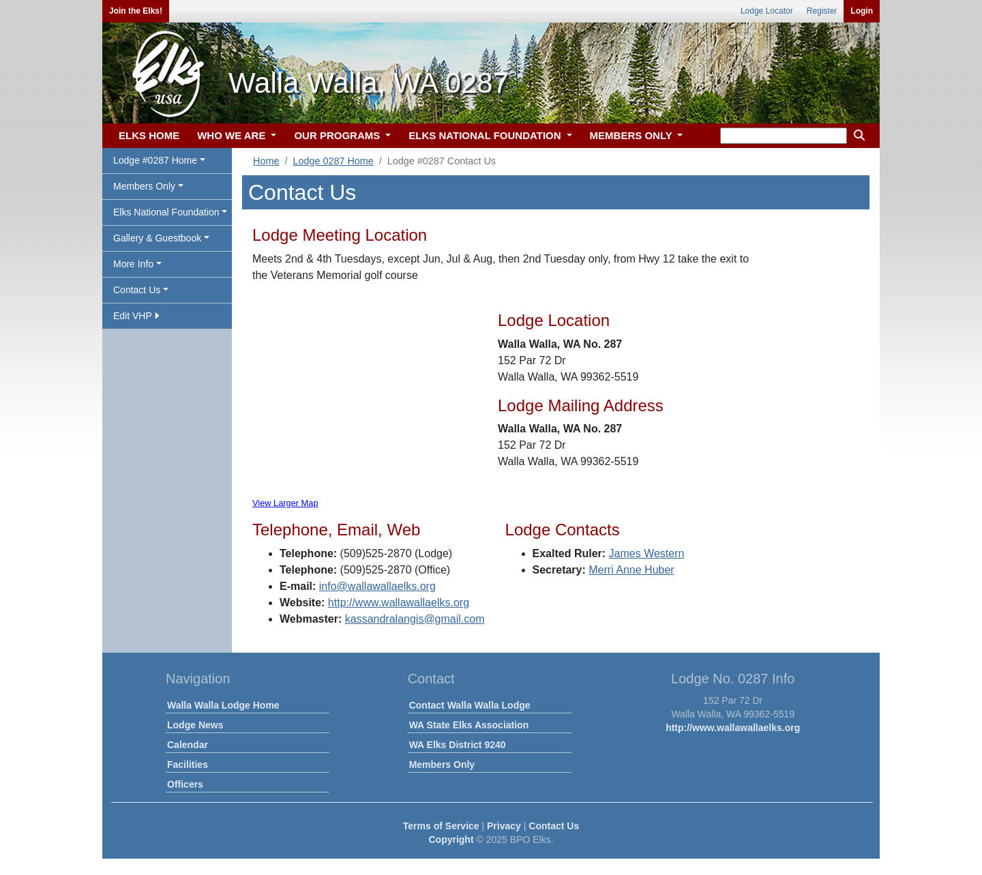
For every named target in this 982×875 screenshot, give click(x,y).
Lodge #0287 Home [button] (155, 160)
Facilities (187, 764)
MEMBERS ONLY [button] (632, 135)
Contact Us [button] (136, 289)
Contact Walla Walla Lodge (470, 705)
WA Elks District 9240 (457, 744)
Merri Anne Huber (631, 570)
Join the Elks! (135, 11)
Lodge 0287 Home (333, 160)
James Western (647, 553)
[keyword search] (783, 136)
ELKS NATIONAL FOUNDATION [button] (486, 135)
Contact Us (554, 825)
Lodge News (195, 725)
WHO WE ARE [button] (232, 135)
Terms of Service (441, 825)
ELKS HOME (149, 135)
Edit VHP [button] (136, 315)
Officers (185, 784)
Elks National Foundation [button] (166, 212)
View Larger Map (285, 503)
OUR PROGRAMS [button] (338, 135)
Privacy (504, 825)
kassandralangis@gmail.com (415, 619)
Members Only (442, 764)
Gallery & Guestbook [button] (157, 238)
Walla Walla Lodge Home (223, 705)
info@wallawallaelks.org (377, 586)
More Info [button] (133, 263)
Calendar (187, 744)
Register (822, 11)
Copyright (450, 839)
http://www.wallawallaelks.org (398, 602)
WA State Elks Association (469, 725)
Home (266, 160)
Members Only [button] (144, 186)
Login (861, 11)
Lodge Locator (767, 11)
